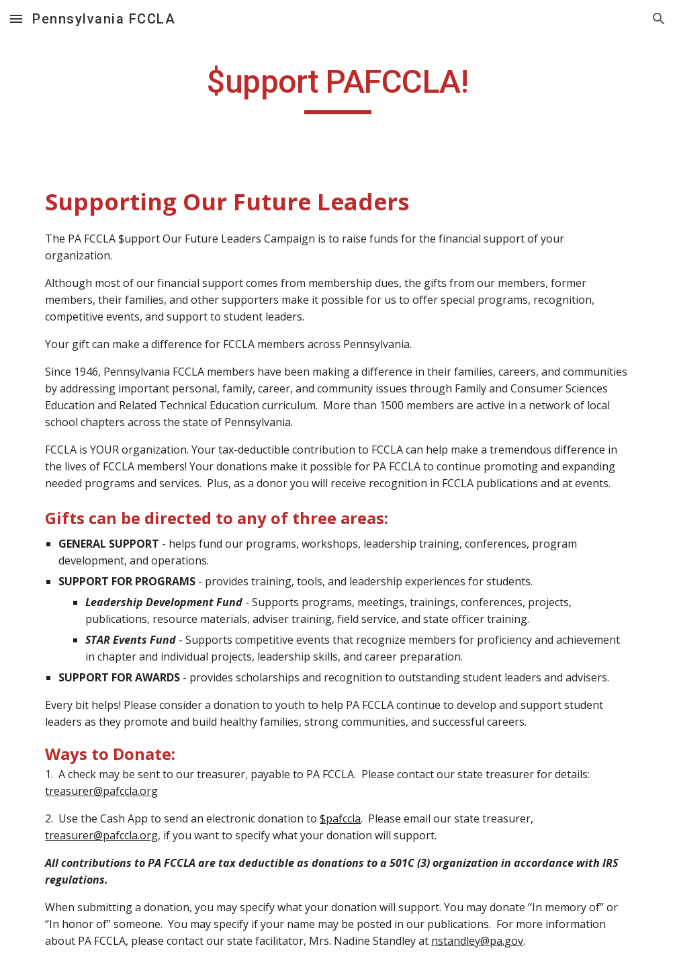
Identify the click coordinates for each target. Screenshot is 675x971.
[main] (337, 88)
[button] (16, 18)
